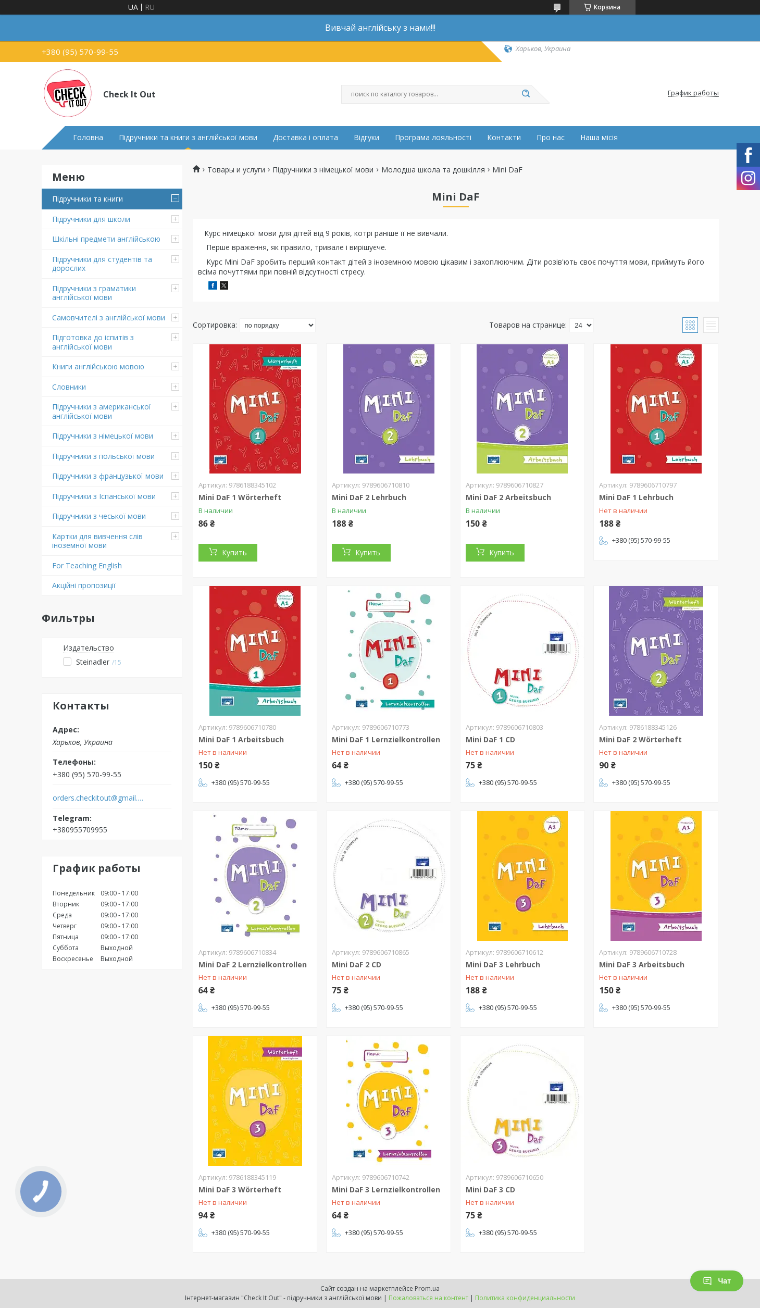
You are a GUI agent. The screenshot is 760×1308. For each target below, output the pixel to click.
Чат (717, 1281)
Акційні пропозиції (84, 585)
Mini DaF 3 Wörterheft (239, 1189)
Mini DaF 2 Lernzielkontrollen (252, 964)
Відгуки (366, 137)
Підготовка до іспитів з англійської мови (93, 342)
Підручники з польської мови (103, 456)
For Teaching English (87, 565)
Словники (69, 387)
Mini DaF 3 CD (490, 1189)
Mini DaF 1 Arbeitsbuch (241, 739)
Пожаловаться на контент (428, 1297)
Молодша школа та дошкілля (433, 170)
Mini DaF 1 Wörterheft (239, 497)
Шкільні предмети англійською (106, 239)
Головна (88, 137)
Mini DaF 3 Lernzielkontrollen (386, 1189)
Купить (234, 552)
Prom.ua (427, 1288)
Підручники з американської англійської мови (101, 411)
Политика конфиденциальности (525, 1297)
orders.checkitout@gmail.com (98, 798)
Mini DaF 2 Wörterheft (640, 739)
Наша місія (599, 137)
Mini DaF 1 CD (490, 739)
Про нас (551, 137)
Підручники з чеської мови (99, 516)
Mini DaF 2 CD (356, 964)
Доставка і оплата (305, 137)
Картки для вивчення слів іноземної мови (97, 541)
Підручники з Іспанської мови (104, 496)
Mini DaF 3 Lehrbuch (503, 964)
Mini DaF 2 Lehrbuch (369, 497)
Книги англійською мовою (98, 366)
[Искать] (526, 94)
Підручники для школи (91, 219)
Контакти (504, 137)
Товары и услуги (236, 170)
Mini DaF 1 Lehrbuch (636, 497)
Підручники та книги (87, 199)
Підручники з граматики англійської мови (94, 293)
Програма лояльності (433, 137)
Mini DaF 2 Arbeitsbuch (508, 497)
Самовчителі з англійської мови (108, 317)
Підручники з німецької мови (102, 436)
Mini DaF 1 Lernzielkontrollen (386, 739)
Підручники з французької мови (108, 476)
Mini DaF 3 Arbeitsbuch (641, 964)
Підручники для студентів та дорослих (102, 263)
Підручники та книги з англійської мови (188, 137)
